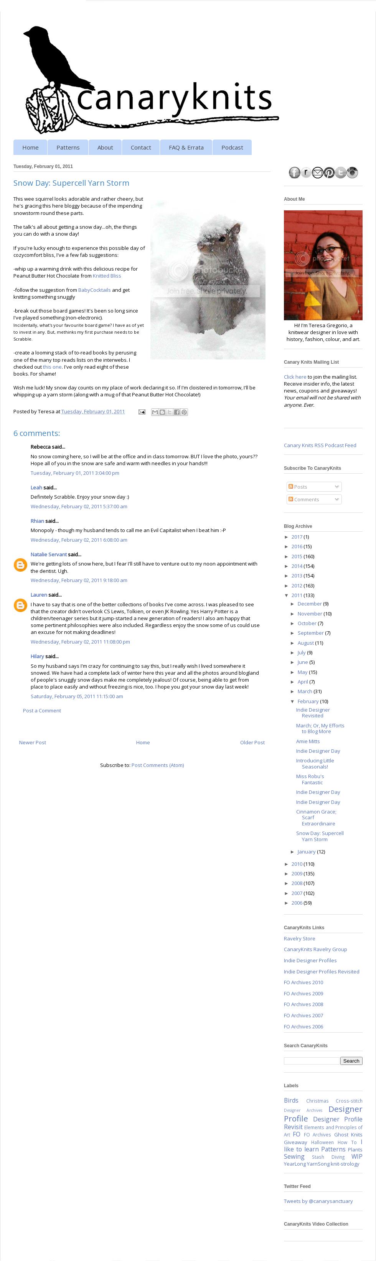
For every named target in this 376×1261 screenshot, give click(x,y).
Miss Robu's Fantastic (310, 779)
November (310, 613)
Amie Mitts (308, 741)
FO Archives (317, 1134)
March (305, 691)
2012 (297, 585)
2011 (297, 595)
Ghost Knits (348, 1134)
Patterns (68, 147)
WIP (357, 1156)
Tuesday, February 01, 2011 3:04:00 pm (75, 472)
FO (296, 1134)
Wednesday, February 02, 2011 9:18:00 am (79, 580)
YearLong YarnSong (307, 1163)
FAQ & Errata (186, 147)
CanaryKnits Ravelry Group (315, 949)
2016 (297, 546)
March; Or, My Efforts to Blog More (320, 728)
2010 (297, 863)
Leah (36, 487)
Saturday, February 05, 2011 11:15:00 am (77, 696)
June (303, 662)
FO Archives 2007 (303, 1015)
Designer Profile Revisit (323, 1123)
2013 (297, 575)
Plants (355, 1149)
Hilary (37, 656)
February (309, 701)
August (306, 642)
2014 (297, 565)
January (307, 851)
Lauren (39, 594)
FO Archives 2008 (303, 1004)
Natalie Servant (49, 554)
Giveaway (295, 1142)
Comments (304, 499)
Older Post (252, 742)
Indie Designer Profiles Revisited (322, 971)
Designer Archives (303, 1110)
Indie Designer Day (318, 750)
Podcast (232, 147)
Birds (291, 1100)
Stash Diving (328, 1157)
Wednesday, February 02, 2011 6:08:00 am (79, 539)
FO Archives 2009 (303, 993)
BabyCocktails (94, 289)
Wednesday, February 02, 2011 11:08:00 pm (80, 641)
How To (347, 1142)
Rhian (37, 520)
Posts (298, 486)
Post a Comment (42, 710)
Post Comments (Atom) (158, 765)
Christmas (317, 1101)
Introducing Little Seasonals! (315, 763)
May (303, 672)
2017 (297, 536)
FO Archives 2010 (303, 982)
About (105, 147)
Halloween (322, 1142)
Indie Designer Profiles (310, 960)
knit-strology (345, 1163)
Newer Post (32, 742)
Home (30, 147)
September (311, 632)
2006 (297, 902)
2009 (297, 873)
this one (52, 366)
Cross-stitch (349, 1101)
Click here (295, 376)
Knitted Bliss (107, 275)
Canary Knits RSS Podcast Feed (320, 445)
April (303, 681)
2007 (297, 893)
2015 (297, 556)
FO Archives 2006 (303, 1026)
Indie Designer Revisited (313, 712)
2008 (297, 883)
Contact (141, 147)
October (308, 623)
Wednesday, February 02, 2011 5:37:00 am (79, 506)
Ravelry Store (299, 938)
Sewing (294, 1156)
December (310, 603)
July (302, 652)
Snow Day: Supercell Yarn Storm (320, 836)
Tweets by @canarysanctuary (318, 1201)
